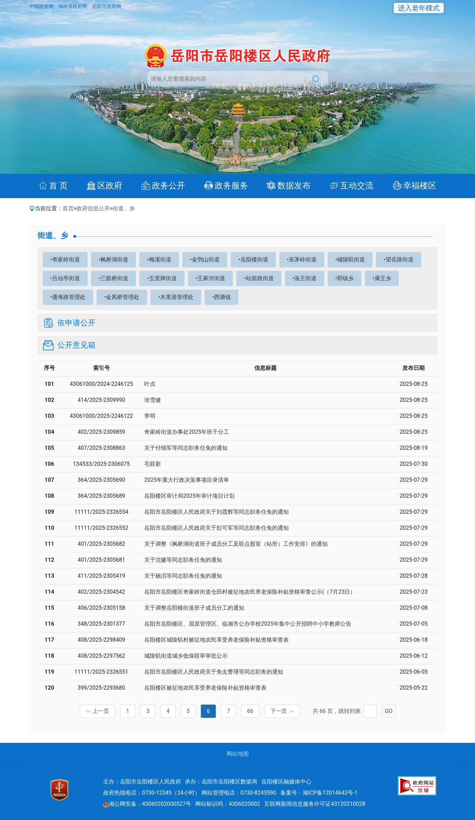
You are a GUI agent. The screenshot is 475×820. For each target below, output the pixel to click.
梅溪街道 (160, 259)
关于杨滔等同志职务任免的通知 (183, 576)
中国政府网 (42, 6)
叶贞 (149, 384)
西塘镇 (222, 297)
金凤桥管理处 (122, 297)
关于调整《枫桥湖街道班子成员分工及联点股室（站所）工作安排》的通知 (236, 544)
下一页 (282, 711)
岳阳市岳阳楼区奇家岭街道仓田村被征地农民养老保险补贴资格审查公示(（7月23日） (249, 591)
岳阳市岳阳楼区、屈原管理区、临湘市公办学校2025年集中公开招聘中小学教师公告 (247, 623)
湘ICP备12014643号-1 (330, 792)
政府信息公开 (93, 208)
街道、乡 (124, 208)
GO (389, 711)
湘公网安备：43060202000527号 (147, 804)
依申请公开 (76, 323)
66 (250, 711)
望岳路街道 (399, 259)
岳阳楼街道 (254, 259)
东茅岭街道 (303, 259)
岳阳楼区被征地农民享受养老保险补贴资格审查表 (205, 687)
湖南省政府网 (73, 6)
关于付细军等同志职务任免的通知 (186, 448)
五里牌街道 (163, 278)
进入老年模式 (419, 8)
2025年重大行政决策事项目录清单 (186, 480)
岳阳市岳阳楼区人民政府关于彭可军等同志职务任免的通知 (216, 528)
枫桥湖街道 (114, 259)
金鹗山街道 (206, 259)
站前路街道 (260, 278)
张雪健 (152, 400)
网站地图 (238, 753)
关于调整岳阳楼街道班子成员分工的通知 (194, 607)
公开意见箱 (76, 345)
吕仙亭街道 (66, 278)
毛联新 (152, 464)
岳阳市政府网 (106, 6)
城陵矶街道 (351, 259)
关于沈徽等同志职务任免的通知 (183, 560)
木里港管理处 (177, 297)
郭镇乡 (345, 278)
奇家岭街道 (66, 259)
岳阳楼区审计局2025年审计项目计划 (189, 496)
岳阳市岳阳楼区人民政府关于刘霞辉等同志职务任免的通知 (216, 512)
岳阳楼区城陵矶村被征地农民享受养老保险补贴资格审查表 (216, 639)
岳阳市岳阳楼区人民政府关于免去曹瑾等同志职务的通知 (213, 671)
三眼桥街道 (114, 278)
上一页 (97, 711)
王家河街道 (211, 278)
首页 (68, 208)
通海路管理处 (68, 297)
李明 (149, 416)
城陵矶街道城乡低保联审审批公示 (186, 655)
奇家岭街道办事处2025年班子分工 (186, 432)
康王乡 (383, 278)
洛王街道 (305, 278)
